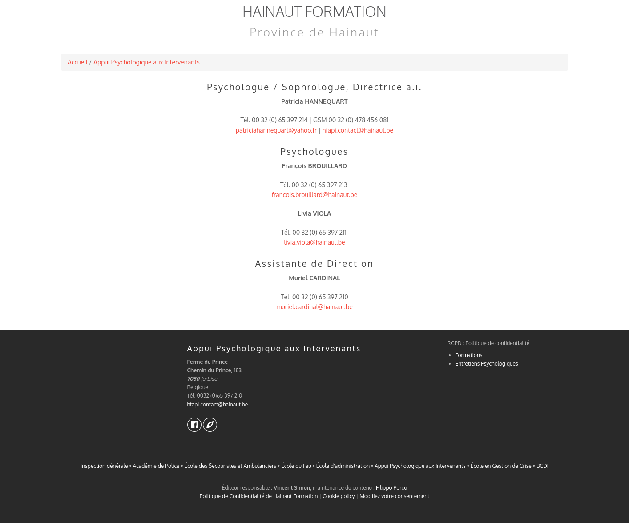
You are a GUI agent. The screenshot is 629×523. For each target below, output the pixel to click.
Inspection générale (104, 466)
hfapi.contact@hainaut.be (358, 130)
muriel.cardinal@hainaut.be (314, 306)
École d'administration (343, 466)
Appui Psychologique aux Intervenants (146, 62)
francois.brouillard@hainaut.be (315, 194)
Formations (469, 355)
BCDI (542, 466)
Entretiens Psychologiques (487, 363)
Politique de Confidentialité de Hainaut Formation (259, 496)
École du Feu (296, 466)
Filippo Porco (391, 487)
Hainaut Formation (314, 11)
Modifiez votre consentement (394, 496)
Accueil (78, 62)
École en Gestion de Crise (501, 466)
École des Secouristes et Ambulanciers (230, 466)
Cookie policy (339, 496)
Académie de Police (156, 466)
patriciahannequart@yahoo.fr (276, 130)
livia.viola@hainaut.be (314, 242)
